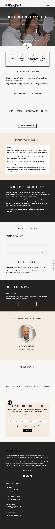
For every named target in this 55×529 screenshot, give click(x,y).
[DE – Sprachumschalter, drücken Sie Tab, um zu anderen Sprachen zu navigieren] (47, 2)
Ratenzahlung (37, 93)
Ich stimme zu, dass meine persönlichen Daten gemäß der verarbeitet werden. (28, 426)
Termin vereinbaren (27, 31)
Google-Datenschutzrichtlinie (33, 523)
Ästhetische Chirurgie (23, 40)
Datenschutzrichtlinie (23, 427)
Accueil (16, 40)
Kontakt (41, 2)
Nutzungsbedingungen (45, 523)
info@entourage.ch (16, 499)
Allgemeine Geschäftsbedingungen (13, 515)
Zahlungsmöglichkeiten (32, 267)
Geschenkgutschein (26, 2)
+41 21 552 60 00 (15, 496)
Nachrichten (35, 2)
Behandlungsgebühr (20, 93)
